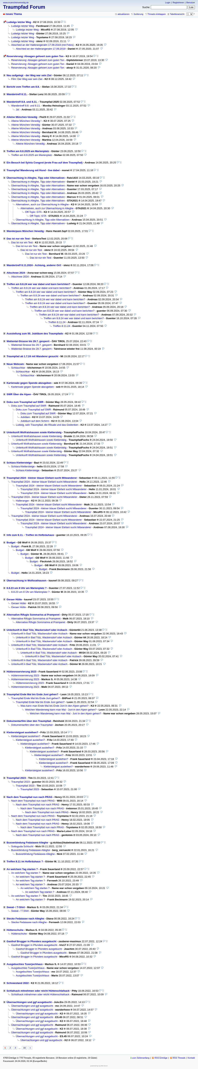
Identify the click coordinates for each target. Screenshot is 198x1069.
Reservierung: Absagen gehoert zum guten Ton (35, 56)
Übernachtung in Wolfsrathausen (26, 580)
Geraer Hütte (14, 599)
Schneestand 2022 (18, 983)
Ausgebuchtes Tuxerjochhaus (25, 964)
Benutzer (190, 2)
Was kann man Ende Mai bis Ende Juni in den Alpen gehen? (54, 705)
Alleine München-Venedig (22, 117)
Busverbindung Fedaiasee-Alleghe (27, 842)
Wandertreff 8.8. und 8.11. (22, 101)
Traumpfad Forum (24, 7)
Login (167, 2)
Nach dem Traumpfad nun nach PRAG (29, 797)
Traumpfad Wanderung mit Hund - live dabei (33, 170)
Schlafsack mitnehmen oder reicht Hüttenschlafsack (38, 990)
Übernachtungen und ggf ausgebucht (29, 1002)
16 (24, 1047)
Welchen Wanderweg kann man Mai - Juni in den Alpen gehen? (60, 709)
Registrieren (178, 2)
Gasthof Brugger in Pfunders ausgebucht (31, 941)
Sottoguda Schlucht (22, 846)
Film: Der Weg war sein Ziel (26, 79)
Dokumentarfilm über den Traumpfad (29, 721)
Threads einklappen (157, 14)
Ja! (17, 109)
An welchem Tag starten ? (22, 869)
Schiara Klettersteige (19, 462)
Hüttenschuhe (15, 930)
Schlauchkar (18, 367)
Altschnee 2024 (16, 272)
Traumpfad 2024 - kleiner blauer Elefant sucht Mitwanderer (42, 477)
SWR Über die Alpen (19, 394)
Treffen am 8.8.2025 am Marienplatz (28, 151)
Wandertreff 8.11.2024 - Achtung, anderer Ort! (34, 265)
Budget (11, 542)
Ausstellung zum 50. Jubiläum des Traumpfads (35, 333)
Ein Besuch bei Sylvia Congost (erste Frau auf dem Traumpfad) (45, 162)
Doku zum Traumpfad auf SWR (25, 402)
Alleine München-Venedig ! (26, 120)
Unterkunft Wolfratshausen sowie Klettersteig (34, 432)
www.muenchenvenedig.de (16, 2)
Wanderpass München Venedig (25, 231)
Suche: (146, 7)
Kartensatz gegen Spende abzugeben (29, 382)
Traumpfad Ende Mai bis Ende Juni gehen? (32, 694)
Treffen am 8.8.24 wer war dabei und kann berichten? (38, 284)
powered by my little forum (99, 1066)
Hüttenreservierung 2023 (21, 671)
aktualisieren (123, 14)
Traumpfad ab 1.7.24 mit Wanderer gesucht (32, 356)
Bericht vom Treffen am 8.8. (23, 86)
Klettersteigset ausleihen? (22, 732)
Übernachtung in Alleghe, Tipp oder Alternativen (36, 177)
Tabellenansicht (177, 14)
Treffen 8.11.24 (56, 322)
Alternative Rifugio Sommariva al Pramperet (33, 614)
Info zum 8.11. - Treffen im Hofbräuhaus (30, 535)
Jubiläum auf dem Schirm (34, 420)
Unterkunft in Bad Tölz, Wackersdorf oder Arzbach (37, 629)
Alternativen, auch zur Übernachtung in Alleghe (42, 204)
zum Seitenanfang (140, 1058)
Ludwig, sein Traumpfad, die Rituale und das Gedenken (47, 424)
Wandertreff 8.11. (17, 94)
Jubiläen (25, 417)
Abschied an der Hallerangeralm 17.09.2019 (41, 48)
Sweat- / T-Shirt (16, 907)
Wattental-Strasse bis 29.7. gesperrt (28, 341)
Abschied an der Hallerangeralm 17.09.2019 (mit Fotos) (42, 44)
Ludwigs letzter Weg (19, 22)
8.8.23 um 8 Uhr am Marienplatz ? (27, 588)
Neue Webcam (15, 364)
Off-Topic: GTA (33, 212)
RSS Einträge (160, 1058)
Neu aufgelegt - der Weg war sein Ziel (29, 75)
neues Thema (14, 14)
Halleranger (22, 500)
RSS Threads (179, 1058)
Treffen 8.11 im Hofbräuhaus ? (25, 861)
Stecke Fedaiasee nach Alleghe (25, 918)
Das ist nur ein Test (18, 238)
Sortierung (138, 14)
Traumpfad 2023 (16, 777)
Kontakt (191, 1058)
